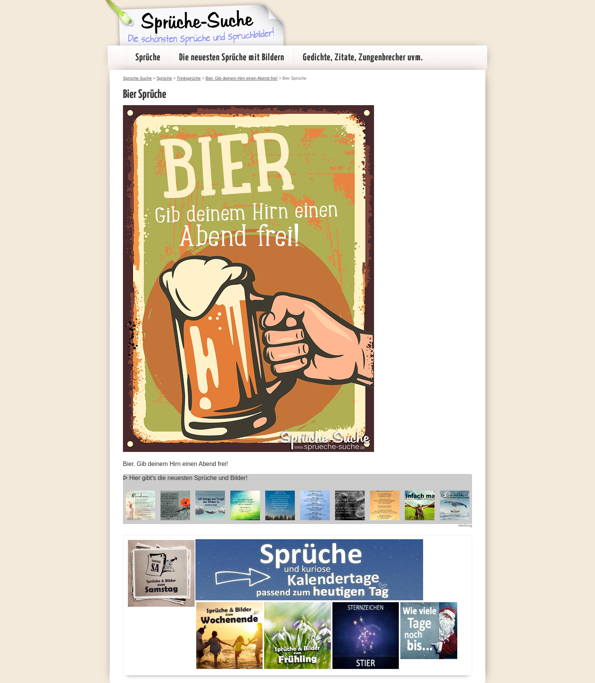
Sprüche (148, 57)
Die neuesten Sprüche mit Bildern (231, 57)
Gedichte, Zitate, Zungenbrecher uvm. (363, 57)
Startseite (117, 58)
